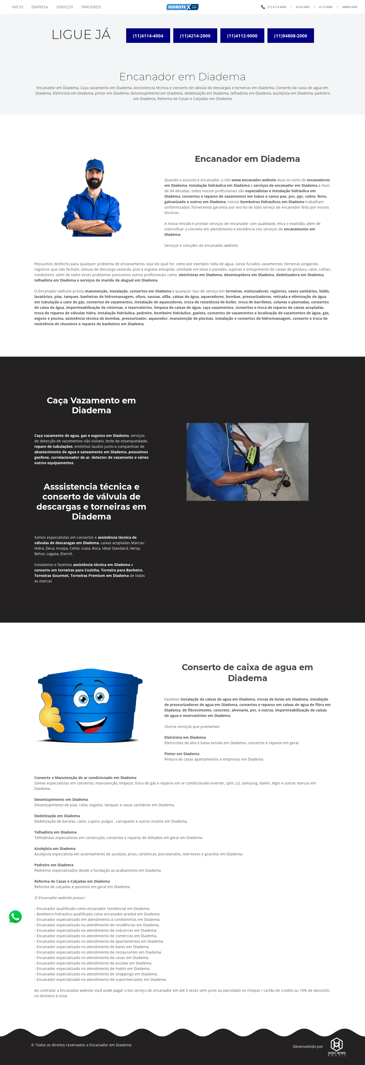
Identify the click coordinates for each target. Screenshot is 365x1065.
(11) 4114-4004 (276, 7)
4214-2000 (302, 7)
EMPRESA (39, 6)
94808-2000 (349, 7)
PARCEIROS (91, 6)
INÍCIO (17, 6)
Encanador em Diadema (110, 1044)
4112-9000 (325, 7)
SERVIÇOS (64, 6)
